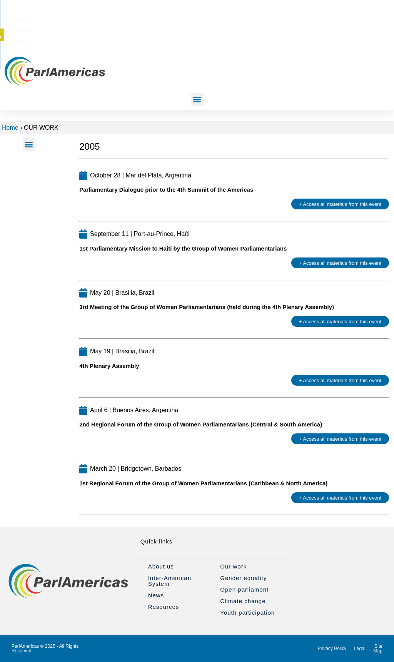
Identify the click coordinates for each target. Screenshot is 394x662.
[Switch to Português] (290, 18)
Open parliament (244, 589)
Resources (163, 606)
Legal (359, 648)
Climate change (242, 601)
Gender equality (243, 578)
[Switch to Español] (264, 18)
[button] (345, 18)
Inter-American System (169, 581)
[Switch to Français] (239, 18)
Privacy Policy (332, 648)
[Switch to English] (215, 18)
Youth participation (247, 612)
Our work (233, 566)
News (156, 595)
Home (10, 127)
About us (161, 566)
